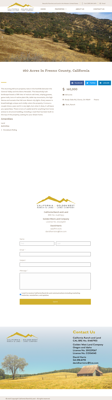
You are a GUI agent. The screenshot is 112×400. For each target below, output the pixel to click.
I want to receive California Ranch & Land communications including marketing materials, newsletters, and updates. (51, 294)
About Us (80, 9)
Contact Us (98, 9)
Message (24, 271)
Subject (22, 260)
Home (43, 9)
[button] (2, 37)
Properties (60, 9)
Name (22, 239)
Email (22, 250)
